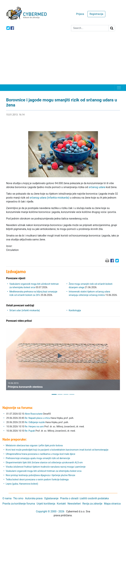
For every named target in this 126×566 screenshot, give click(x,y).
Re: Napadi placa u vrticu (37, 418)
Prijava (80, 14)
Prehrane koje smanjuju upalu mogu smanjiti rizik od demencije (38, 458)
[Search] (90, 28)
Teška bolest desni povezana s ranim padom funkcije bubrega (37, 479)
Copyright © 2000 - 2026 (50, 511)
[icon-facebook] (12, 28)
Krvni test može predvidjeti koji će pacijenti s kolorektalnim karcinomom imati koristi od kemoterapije (57, 449)
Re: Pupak (30, 430)
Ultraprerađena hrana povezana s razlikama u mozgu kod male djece (40, 454)
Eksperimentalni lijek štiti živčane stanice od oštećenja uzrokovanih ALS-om (44, 462)
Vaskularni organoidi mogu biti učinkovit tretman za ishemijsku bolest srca (43, 471)
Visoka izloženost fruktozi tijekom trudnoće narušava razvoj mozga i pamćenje (45, 466)
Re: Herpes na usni (34, 426)
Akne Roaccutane (34, 413)
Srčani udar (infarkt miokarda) (24, 310)
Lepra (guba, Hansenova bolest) (22, 483)
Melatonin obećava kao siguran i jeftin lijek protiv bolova (34, 445)
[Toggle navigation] (119, 87)
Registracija (96, 14)
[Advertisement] (63, 60)
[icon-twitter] (8, 28)
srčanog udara (97, 187)
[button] (8, 361)
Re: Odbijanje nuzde (35, 422)
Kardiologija (75, 310)
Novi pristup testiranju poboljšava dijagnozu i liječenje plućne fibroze (40, 475)
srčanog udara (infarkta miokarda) (49, 197)
